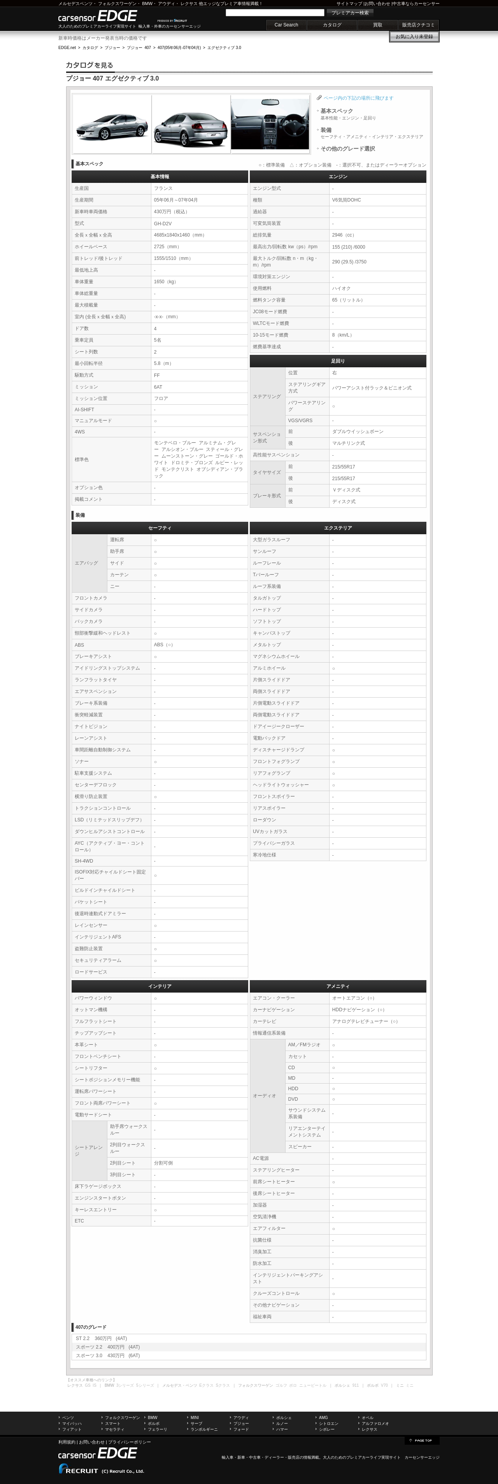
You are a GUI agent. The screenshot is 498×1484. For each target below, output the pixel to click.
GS (87, 1385)
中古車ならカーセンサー (416, 3)
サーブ (196, 1423)
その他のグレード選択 (348, 149)
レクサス (189, 3)
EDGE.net (67, 48)
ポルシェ (284, 1418)
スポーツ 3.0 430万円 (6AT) (108, 1355)
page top (422, 1440)
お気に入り (414, 36)
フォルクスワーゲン (117, 3)
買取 (377, 25)
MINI (195, 1418)
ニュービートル (312, 1385)
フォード (241, 1429)
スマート (113, 1423)
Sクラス (223, 1385)
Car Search (286, 25)
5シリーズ (145, 1385)
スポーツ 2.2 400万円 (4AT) (108, 1347)
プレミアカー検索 (350, 13)
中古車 (255, 1457)
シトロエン (328, 1423)
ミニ (410, 1385)
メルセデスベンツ (75, 3)
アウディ (166, 3)
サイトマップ (349, 3)
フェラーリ (157, 1429)
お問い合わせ (377, 3)
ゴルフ (281, 1385)
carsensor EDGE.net (106, 15)
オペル (368, 1418)
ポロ (293, 1385)
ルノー (282, 1423)
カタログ (332, 25)
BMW (147, 3)
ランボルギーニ (204, 1429)
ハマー (282, 1429)
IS (94, 1385)
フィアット (72, 1429)
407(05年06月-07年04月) (179, 48)
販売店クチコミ (418, 25)
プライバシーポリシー (129, 1442)
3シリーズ (125, 1385)
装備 (372, 133)
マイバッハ (72, 1423)
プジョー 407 (139, 48)
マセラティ (114, 1429)
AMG (323, 1418)
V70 (384, 1385)
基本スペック (348, 114)
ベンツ (68, 1418)
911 (355, 1385)
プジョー (112, 48)
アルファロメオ (375, 1423)
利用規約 (66, 1442)
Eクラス (206, 1385)
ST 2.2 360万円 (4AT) (101, 1338)
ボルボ (154, 1423)
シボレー (327, 1429)
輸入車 (227, 1457)
